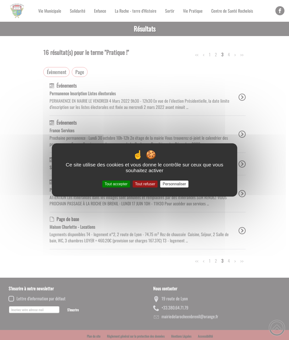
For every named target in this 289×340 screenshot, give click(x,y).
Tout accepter (116, 184)
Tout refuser (145, 184)
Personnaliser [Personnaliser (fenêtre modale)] (174, 184)
